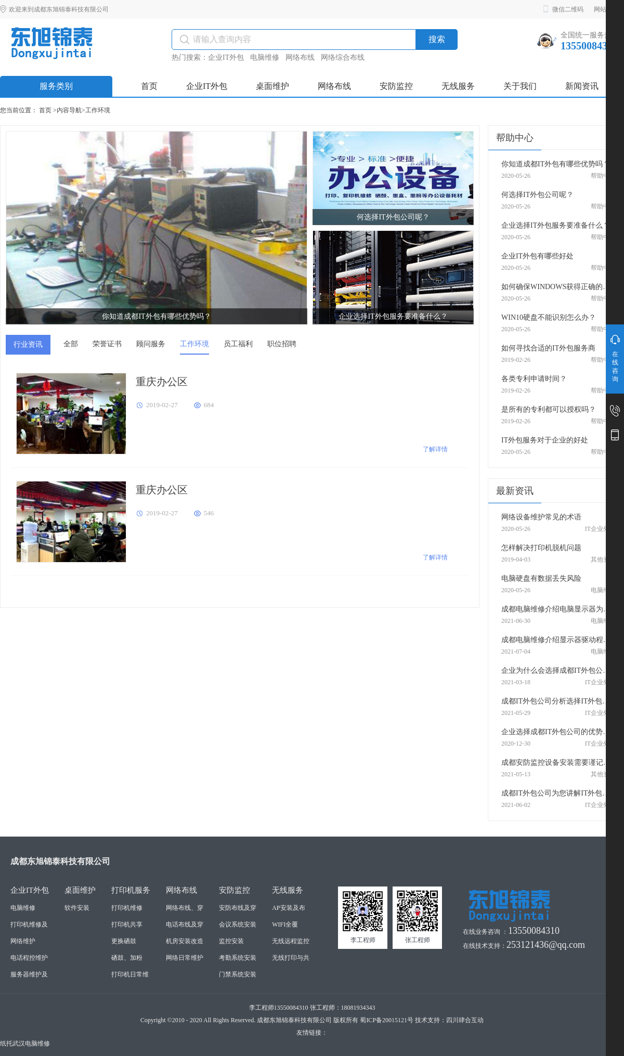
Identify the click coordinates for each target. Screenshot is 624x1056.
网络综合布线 (343, 57)
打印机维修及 (29, 924)
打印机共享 (126, 924)
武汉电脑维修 (31, 1043)
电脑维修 (264, 57)
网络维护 (22, 941)
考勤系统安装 (237, 957)
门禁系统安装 (237, 974)
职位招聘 (281, 344)
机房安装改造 (184, 941)
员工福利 (238, 344)
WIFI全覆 (285, 924)
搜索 (436, 39)
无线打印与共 (290, 957)
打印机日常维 (130, 974)
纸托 (6, 1043)
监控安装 (231, 941)
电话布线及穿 (184, 924)
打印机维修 (126, 907)
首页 (45, 110)
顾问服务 (150, 344)
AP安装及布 (288, 907)
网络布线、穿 (184, 907)
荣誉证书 (107, 344)
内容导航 (69, 110)
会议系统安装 (237, 924)
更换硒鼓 (123, 941)
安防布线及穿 (237, 907)
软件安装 (76, 907)
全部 (70, 344)
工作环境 (97, 110)
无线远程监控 (290, 941)
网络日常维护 (184, 957)
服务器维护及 (29, 974)
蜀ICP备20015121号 (386, 1020)
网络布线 (300, 57)
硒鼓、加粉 (126, 957)
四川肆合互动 (465, 1020)
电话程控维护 (29, 957)
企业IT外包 (226, 57)
